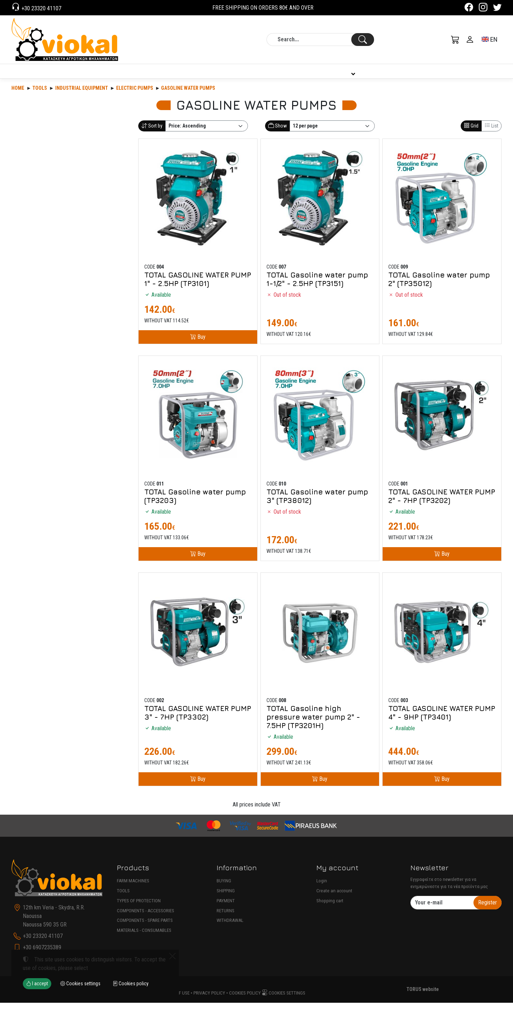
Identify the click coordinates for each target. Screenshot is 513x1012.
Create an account (334, 900)
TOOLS (123, 900)
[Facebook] (469, 8)
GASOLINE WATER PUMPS (188, 97)
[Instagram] (483, 8)
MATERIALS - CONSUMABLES (144, 939)
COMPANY (224, 76)
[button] (455, 39)
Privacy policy (209, 1002)
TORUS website (422, 998)
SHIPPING (226, 900)
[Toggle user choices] (469, 39)
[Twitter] (497, 8)
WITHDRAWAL (230, 929)
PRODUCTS (58, 76)
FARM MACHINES (133, 890)
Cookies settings (283, 1002)
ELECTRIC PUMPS (134, 97)
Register (487, 911)
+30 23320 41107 (40, 8)
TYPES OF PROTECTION (139, 910)
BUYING (224, 890)
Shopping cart (329, 910)
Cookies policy (245, 1002)
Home (17, 97)
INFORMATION (351, 76)
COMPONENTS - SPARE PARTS (145, 929)
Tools (39, 97)
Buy (201, 346)
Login (321, 890)
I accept (37, 983)
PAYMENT (226, 910)
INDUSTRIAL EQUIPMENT (81, 97)
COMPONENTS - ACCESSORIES (145, 920)
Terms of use (176, 1002)
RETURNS (225, 920)
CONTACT (478, 76)
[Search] (320, 39)
